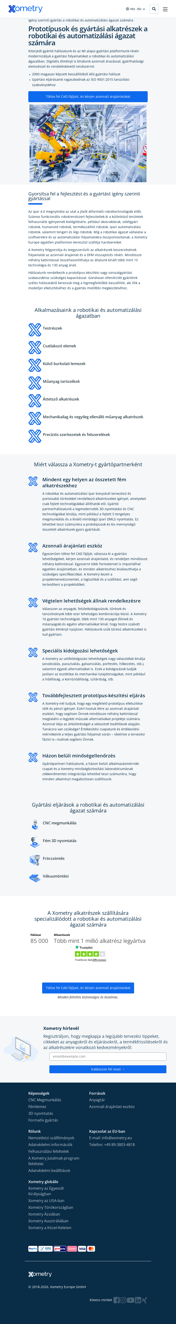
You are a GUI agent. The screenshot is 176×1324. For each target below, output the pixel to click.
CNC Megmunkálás (44, 1099)
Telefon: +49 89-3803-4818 (112, 1144)
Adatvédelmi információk (50, 1144)
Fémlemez (37, 1106)
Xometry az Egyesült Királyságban (46, 1191)
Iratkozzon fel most (108, 1069)
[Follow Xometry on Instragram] (123, 1300)
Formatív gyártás (43, 1120)
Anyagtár (97, 1099)
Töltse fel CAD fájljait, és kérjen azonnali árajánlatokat (88, 96)
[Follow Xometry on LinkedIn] (138, 1300)
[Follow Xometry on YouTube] (131, 1300)
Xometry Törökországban (50, 1207)
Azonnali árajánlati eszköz (112, 1106)
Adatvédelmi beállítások (49, 1170)
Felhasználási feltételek (48, 1151)
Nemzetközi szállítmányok (51, 1137)
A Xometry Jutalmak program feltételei (53, 1161)
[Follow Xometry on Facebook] (117, 1300)
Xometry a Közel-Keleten (49, 1227)
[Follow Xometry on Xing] (144, 1300)
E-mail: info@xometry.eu (110, 1137)
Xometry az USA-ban (46, 1200)
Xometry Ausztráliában (48, 1220)
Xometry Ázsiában (44, 1214)
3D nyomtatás (40, 1113)
